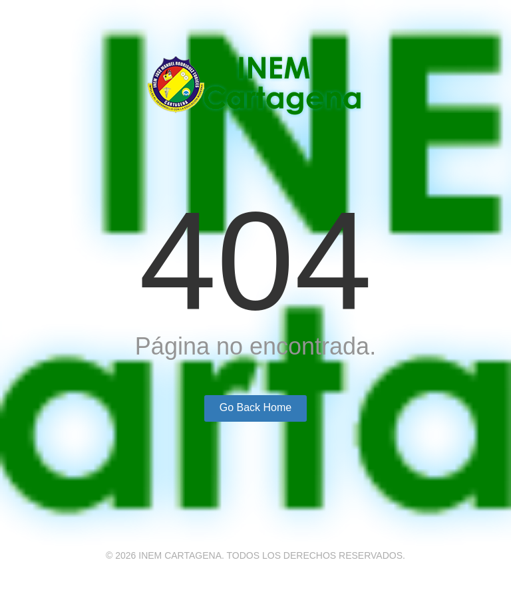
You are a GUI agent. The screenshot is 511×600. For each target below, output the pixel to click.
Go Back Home (255, 407)
